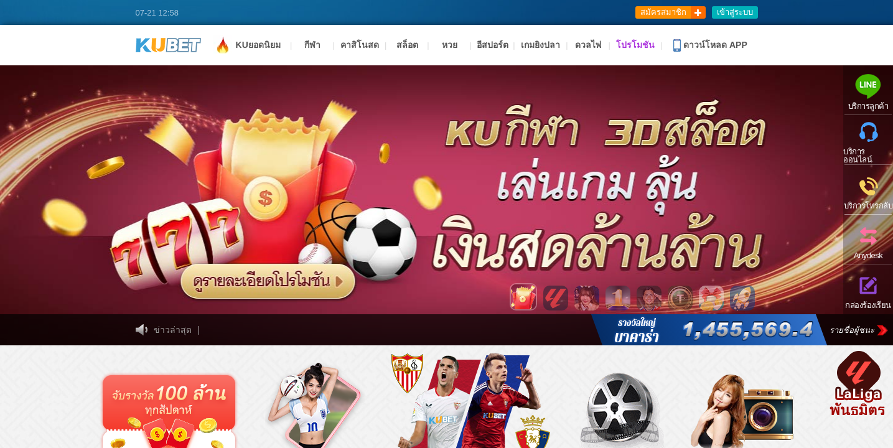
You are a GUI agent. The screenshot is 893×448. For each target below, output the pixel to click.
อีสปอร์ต (492, 45)
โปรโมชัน (635, 45)
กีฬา (312, 45)
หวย (449, 45)
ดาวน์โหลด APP (710, 45)
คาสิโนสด (359, 45)
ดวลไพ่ (588, 45)
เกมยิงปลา (540, 45)
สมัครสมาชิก (663, 12)
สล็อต (407, 45)
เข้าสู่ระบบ (735, 12)
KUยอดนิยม (247, 44)
